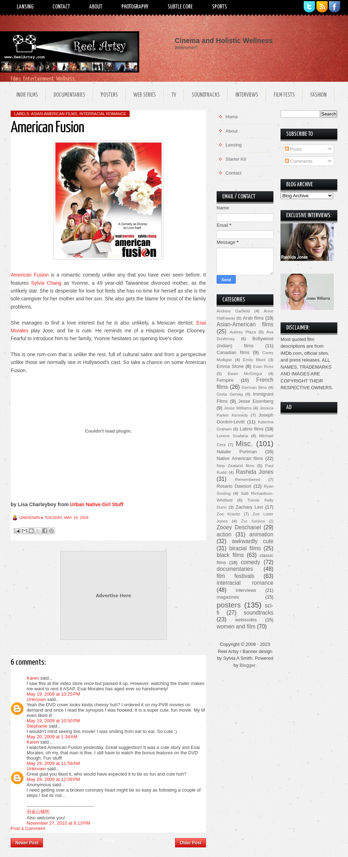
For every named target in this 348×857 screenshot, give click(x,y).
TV (174, 95)
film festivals (235, 576)
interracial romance (102, 114)
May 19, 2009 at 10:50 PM (53, 720)
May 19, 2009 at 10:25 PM (53, 694)
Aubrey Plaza (243, 332)
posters (229, 605)
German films (254, 387)
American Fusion (30, 275)
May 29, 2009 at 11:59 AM (53, 763)
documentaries (235, 569)
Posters (109, 95)
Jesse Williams (237, 408)
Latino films (251, 429)
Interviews (246, 95)
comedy (250, 562)
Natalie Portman (237, 451)
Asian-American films (54, 114)
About (95, 7)
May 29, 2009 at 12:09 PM (53, 779)
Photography (134, 7)
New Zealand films (235, 465)
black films (230, 555)
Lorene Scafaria (232, 435)
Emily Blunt (254, 359)
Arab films (253, 318)
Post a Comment (28, 828)
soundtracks (258, 613)
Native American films (240, 458)
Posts (293, 149)
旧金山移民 (38, 811)
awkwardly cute (252, 541)
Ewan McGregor (245, 373)
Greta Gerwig (230, 394)
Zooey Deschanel (239, 527)
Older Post (190, 842)
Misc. (244, 443)
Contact (61, 7)
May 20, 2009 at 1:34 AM (52, 736)
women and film (236, 626)
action (224, 534)
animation (261, 534)
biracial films (245, 548)
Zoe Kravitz (228, 513)
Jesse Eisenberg (255, 401)
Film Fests (284, 95)
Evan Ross (263, 366)
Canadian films (233, 352)
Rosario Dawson (234, 486)
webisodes (246, 619)
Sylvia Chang (46, 283)
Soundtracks (206, 95)
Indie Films (27, 95)
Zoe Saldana (253, 521)
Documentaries (69, 95)
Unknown (36, 699)
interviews (246, 590)
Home (109, 840)
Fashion (318, 95)
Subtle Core (180, 7)
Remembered (247, 479)
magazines (228, 597)
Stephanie (37, 726)
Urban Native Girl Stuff (96, 504)
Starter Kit (235, 159)
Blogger (247, 665)
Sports (219, 7)
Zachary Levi (249, 507)
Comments (298, 161)
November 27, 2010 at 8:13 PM (58, 823)
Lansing (25, 7)
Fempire (225, 380)
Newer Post (26, 842)
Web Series (145, 95)
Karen (33, 678)
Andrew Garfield (233, 311)
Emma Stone (230, 366)
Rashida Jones (254, 472)
